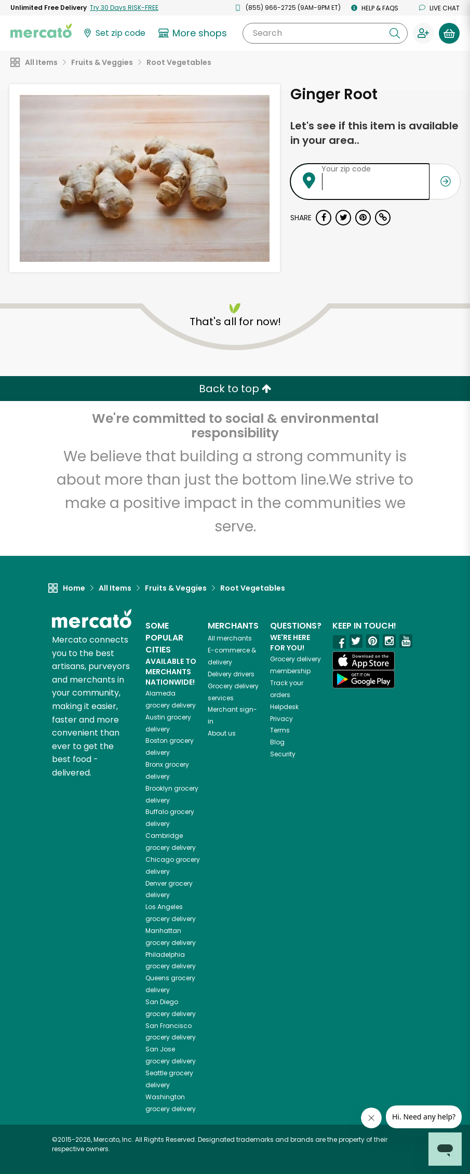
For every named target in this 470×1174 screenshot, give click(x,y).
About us (222, 733)
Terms (280, 730)
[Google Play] (363, 679)
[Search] (325, 33)
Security (283, 754)
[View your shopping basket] (449, 33)
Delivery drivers (231, 674)
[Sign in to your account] (423, 33)
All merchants (230, 638)
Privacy (281, 718)
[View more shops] (194, 33)
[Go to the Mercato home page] (41, 30)
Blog (277, 742)
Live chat (439, 8)
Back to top (235, 388)
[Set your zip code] (113, 33)
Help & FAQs (374, 8)
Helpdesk (284, 706)
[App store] (363, 660)
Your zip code (346, 169)
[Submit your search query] (394, 33)
